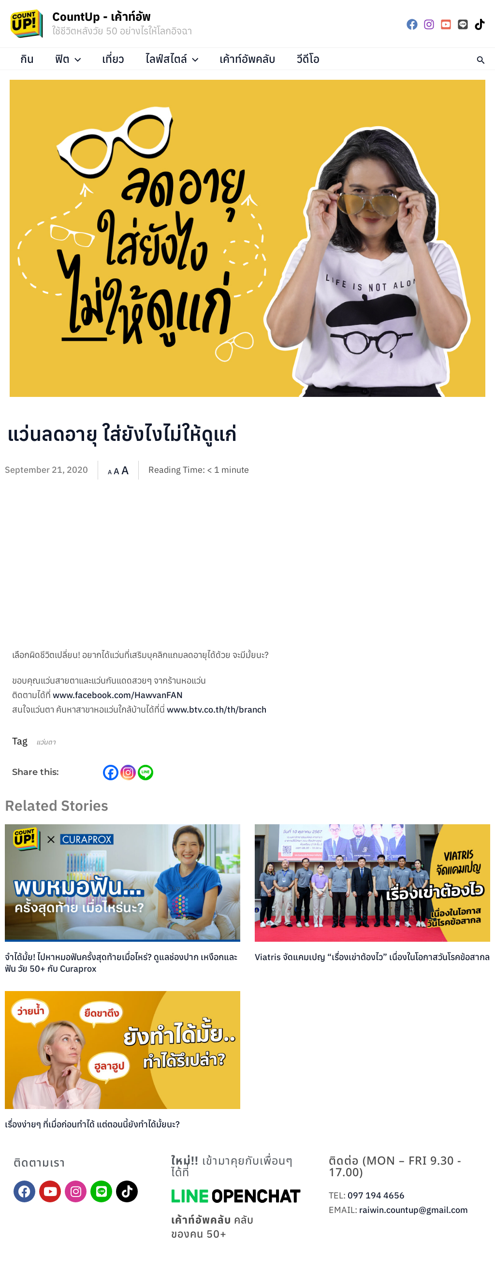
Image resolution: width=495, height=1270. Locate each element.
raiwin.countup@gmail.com (413, 1209)
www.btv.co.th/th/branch (216, 709)
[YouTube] (445, 24)
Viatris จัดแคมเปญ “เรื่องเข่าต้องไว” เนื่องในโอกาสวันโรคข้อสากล (372, 957)
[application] (76, 59)
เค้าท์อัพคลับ (250, 59)
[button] (481, 58)
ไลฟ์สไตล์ (174, 59)
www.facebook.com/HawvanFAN (118, 695)
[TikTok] (479, 24)
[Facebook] (412, 24)
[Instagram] (429, 24)
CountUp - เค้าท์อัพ (101, 16)
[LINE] (462, 24)
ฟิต (69, 59)
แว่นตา (46, 742)
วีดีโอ (311, 59)
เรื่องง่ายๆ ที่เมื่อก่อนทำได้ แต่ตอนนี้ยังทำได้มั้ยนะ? (92, 1124)
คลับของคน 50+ (213, 1227)
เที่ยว (114, 59)
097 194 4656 (376, 1195)
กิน (27, 59)
